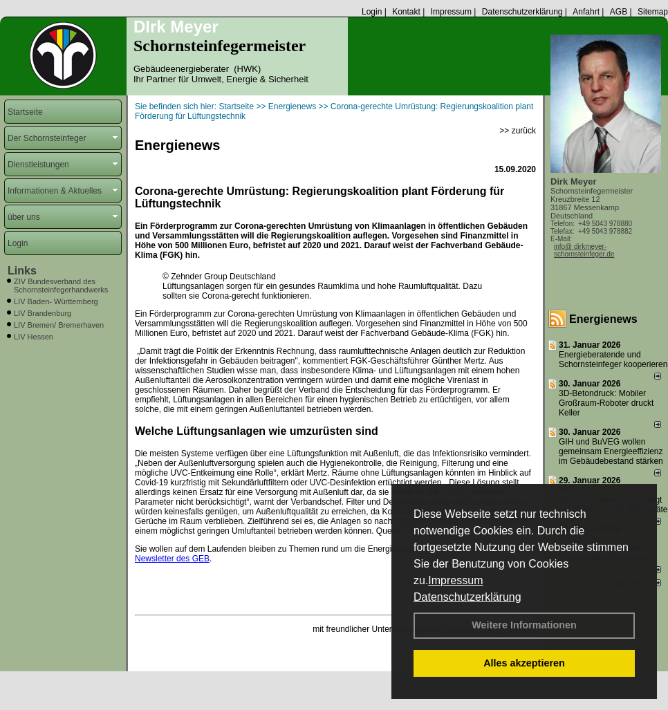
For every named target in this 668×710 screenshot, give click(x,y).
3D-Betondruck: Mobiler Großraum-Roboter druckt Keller (606, 403)
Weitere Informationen (524, 624)
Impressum (455, 580)
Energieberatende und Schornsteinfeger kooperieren (613, 359)
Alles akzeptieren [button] (524, 663)
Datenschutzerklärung (467, 597)
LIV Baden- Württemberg (56, 301)
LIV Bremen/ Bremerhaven (59, 325)
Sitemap (653, 12)
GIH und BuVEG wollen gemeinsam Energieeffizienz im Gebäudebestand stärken (611, 451)
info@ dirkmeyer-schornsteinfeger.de (584, 250)
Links (22, 271)
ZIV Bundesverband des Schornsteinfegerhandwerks (61, 285)
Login (372, 12)
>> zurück (517, 131)
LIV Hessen (33, 337)
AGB (618, 12)
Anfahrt (586, 12)
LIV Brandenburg (42, 313)
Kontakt (406, 12)
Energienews (603, 319)
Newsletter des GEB (172, 558)
